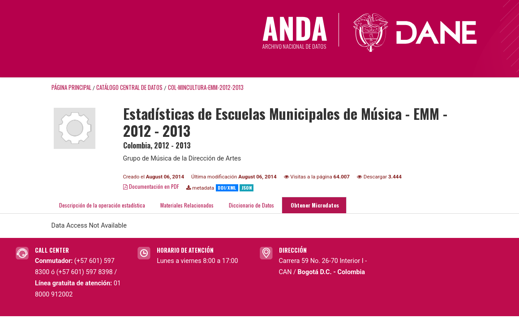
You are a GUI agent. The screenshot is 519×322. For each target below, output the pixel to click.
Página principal (71, 87)
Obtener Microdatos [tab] (314, 205)
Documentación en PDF (151, 186)
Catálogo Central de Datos (129, 87)
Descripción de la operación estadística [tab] (102, 205)
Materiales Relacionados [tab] (187, 205)
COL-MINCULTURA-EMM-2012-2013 (206, 87)
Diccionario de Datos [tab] (251, 205)
